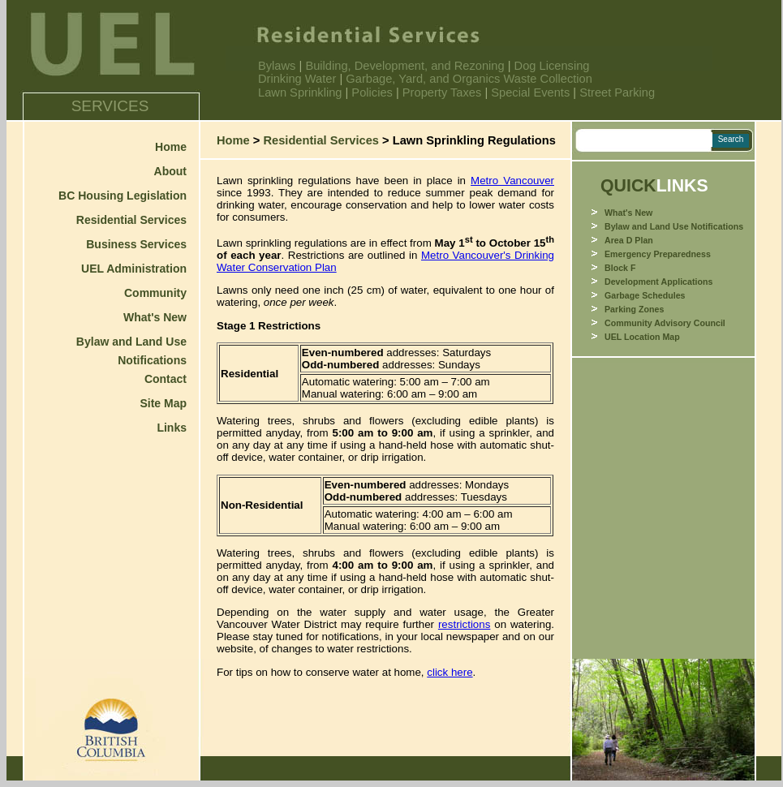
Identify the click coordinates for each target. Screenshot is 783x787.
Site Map (163, 403)
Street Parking (617, 92)
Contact (165, 378)
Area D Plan (628, 240)
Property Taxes (441, 92)
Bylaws (278, 65)
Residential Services (131, 219)
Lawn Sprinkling (302, 92)
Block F (620, 268)
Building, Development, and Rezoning (406, 65)
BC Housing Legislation (122, 195)
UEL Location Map (642, 337)
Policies (372, 92)
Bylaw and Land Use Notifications (673, 226)
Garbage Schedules (645, 295)
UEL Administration (134, 268)
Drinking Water (297, 78)
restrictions (464, 624)
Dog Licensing (552, 65)
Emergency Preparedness (657, 254)
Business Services (136, 244)
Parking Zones (634, 309)
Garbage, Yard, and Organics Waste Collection (469, 78)
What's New (155, 317)
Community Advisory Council (664, 323)
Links (172, 427)
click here (449, 672)
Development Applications (658, 281)
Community (155, 292)
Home (171, 146)
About (170, 171)
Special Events (530, 92)
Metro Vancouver (512, 180)
